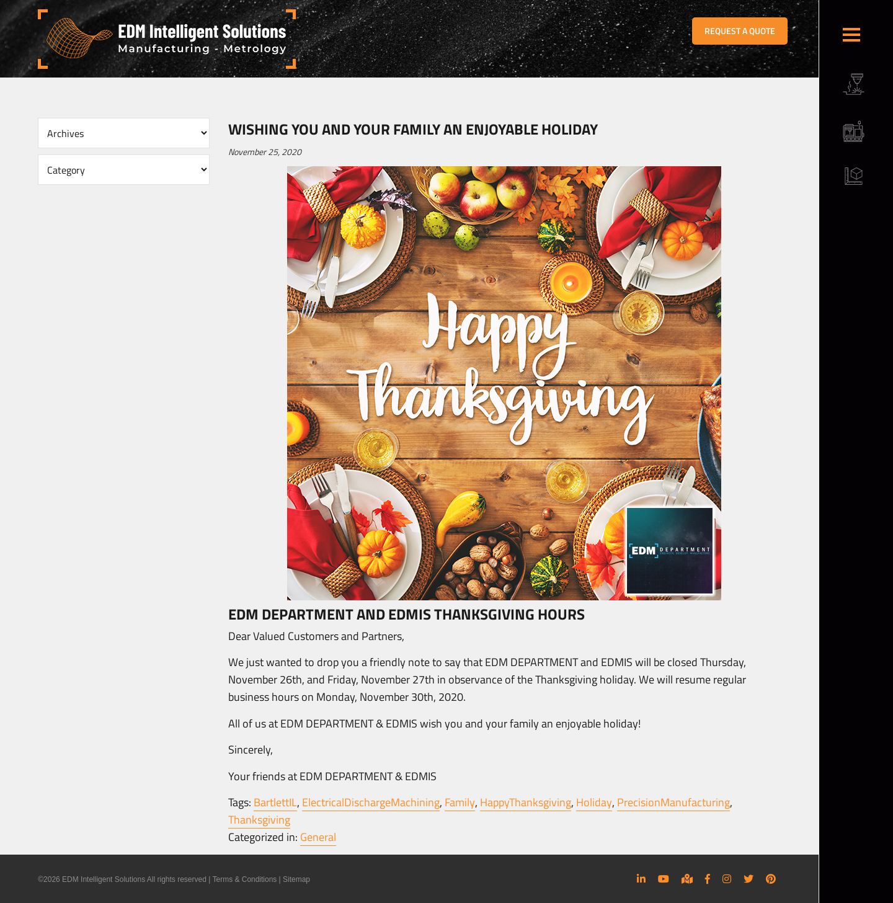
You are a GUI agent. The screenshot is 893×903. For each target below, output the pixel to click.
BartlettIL (275, 802)
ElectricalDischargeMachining (371, 802)
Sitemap (296, 879)
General (318, 837)
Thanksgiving (259, 819)
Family (459, 802)
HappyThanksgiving (525, 802)
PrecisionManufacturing (672, 802)
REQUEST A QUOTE (739, 30)
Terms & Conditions (244, 879)
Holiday (593, 802)
